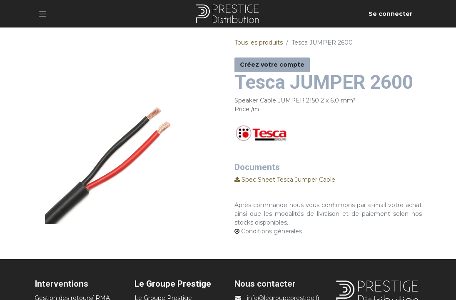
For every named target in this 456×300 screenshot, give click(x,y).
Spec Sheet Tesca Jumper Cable (284, 179)
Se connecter (390, 14)
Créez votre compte (272, 64)
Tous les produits (258, 42)
